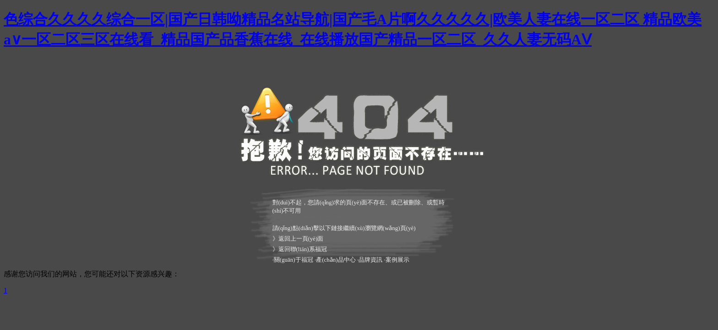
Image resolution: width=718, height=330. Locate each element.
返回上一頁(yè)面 (301, 238)
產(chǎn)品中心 (335, 259)
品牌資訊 (370, 259)
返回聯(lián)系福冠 (302, 249)
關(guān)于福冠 (293, 259)
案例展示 (397, 259)
